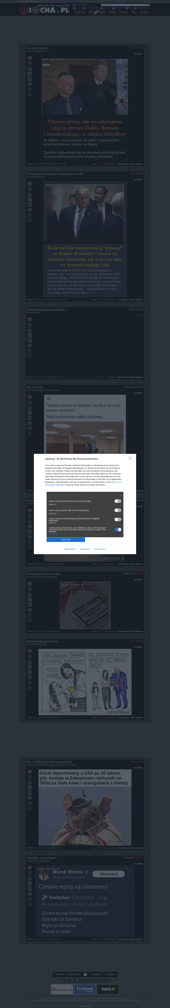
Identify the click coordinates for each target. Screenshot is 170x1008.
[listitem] (85, 495)
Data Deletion (70, 549)
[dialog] (85, 504)
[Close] (130, 459)
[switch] (117, 501)
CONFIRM (66, 540)
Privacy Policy (100, 549)
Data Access (85, 549)
